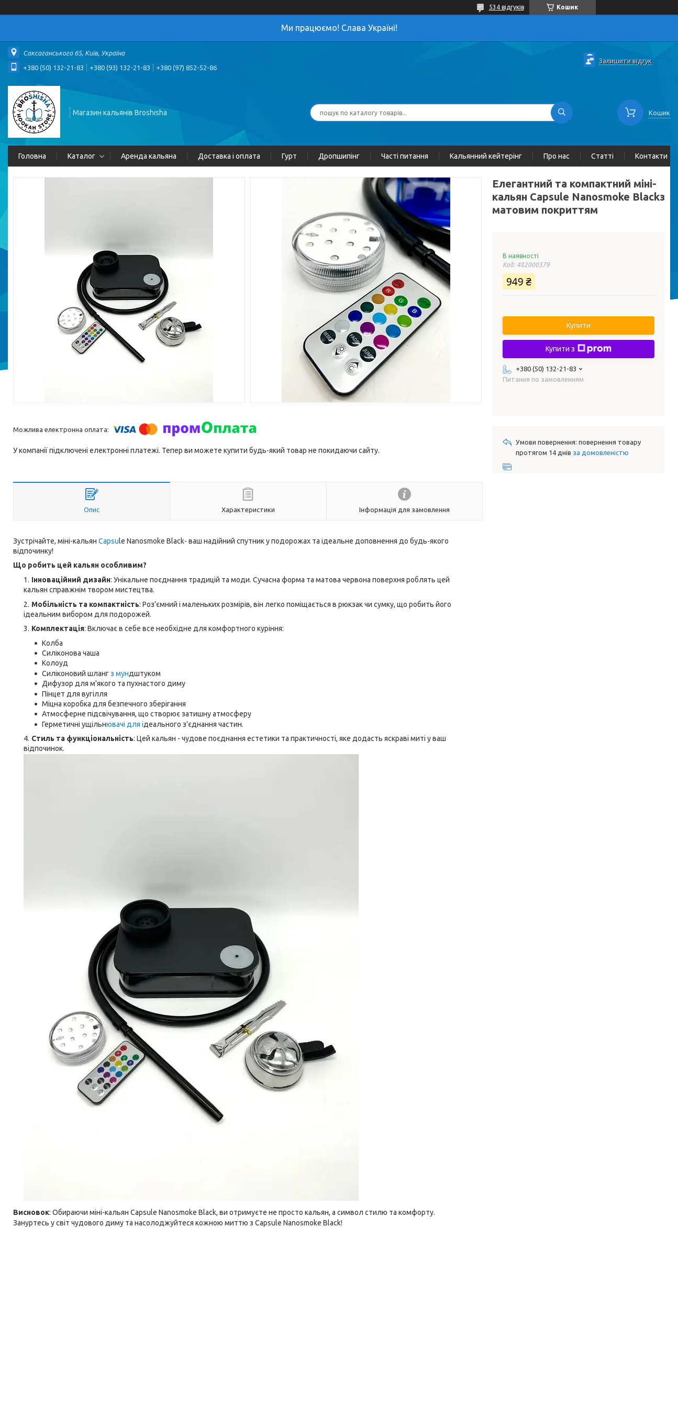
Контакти (651, 156)
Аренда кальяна (148, 156)
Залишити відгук (625, 60)
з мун (119, 673)
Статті (602, 156)
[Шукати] (562, 113)
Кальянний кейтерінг (486, 156)
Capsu (108, 541)
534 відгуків (506, 7)
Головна (32, 156)
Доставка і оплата (229, 156)
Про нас (556, 156)
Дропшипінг (339, 156)
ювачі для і (124, 724)
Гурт (289, 156)
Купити (578, 325)
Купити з (579, 348)
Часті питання (404, 156)
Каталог (81, 156)
